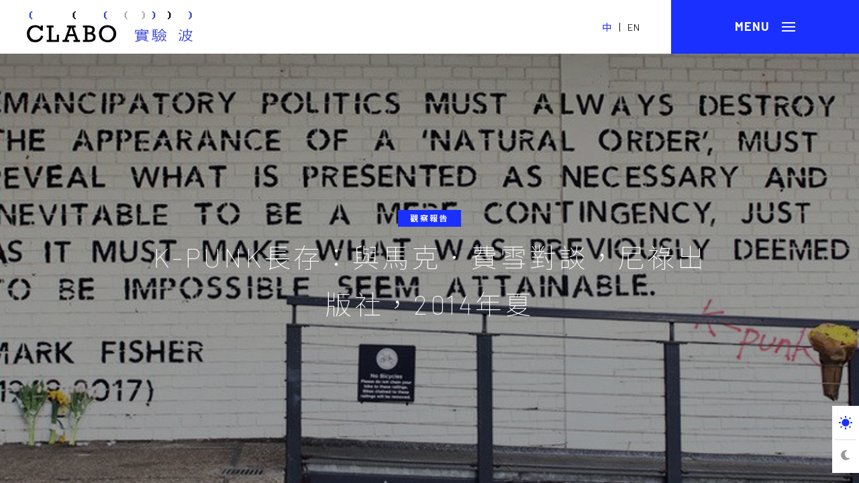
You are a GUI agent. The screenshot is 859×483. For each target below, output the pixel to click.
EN (633, 27)
